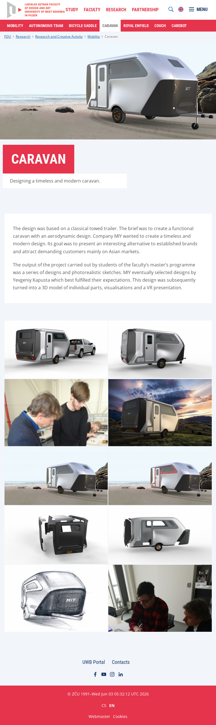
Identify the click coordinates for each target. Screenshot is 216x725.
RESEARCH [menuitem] (116, 9)
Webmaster (99, 716)
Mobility (93, 36)
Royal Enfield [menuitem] (136, 25)
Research (23, 36)
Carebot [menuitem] (179, 25)
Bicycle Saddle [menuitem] (83, 25)
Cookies (120, 716)
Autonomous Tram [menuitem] (46, 25)
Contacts (121, 662)
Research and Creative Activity (59, 36)
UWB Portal (93, 662)
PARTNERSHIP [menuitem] (145, 9)
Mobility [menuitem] (15, 25)
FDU (7, 36)
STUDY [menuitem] (72, 9)
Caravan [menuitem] (110, 25)
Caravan (111, 36)
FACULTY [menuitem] (92, 9)
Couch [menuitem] (160, 25)
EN (111, 705)
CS (104, 705)
